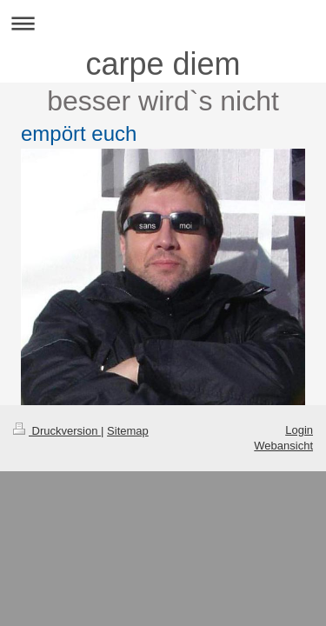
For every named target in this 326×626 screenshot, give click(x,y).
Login (299, 429)
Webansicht (283, 445)
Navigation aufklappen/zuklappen (163, 23)
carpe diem (162, 64)
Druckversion (57, 430)
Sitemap (128, 430)
